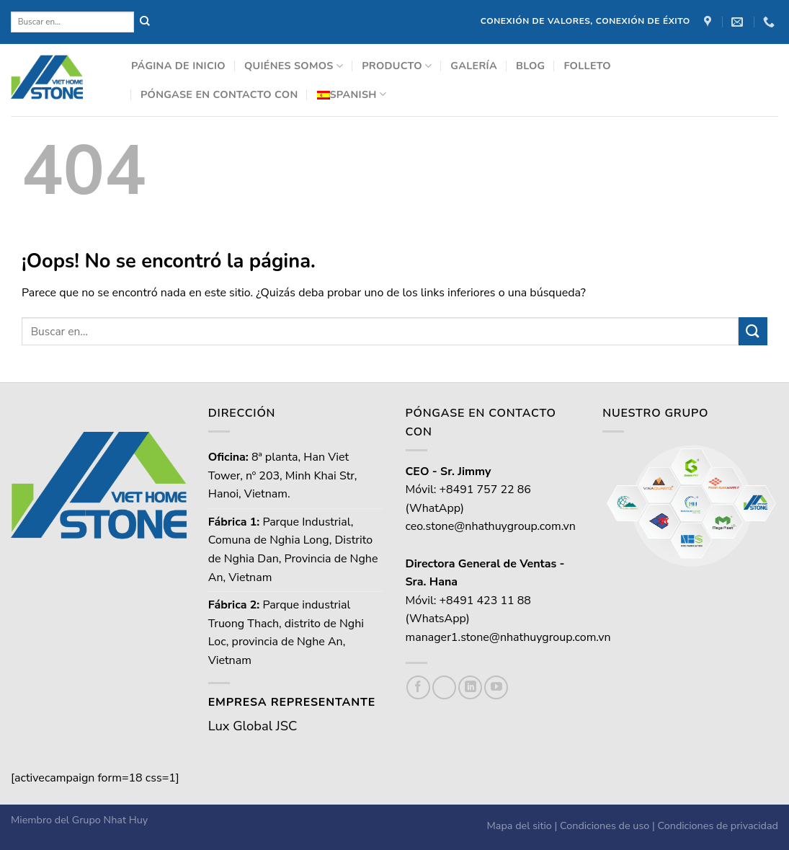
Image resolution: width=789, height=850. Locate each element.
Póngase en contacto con (219, 94)
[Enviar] (753, 331)
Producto (397, 65)
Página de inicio (178, 65)
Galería (473, 65)
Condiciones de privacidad (718, 825)
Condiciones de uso (604, 825)
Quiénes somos (293, 65)
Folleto (587, 65)
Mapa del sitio (519, 825)
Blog (530, 65)
